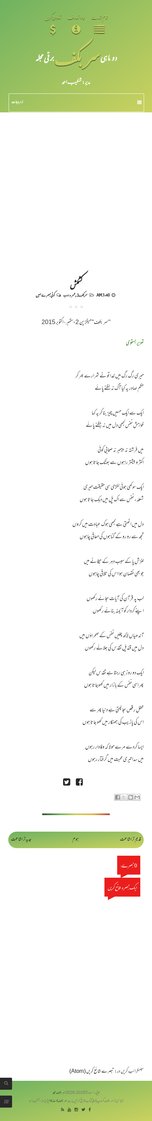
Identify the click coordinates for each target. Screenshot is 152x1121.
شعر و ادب (69, 294)
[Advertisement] (76, 191)
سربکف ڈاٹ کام (57, 1101)
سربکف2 (82, 294)
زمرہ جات (76, 102)
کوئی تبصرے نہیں (45, 294)
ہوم (75, 839)
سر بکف (77, 57)
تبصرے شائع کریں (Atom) (91, 1071)
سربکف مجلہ (58, 1093)
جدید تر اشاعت (21, 839)
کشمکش (76, 284)
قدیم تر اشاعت (130, 839)
